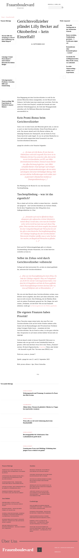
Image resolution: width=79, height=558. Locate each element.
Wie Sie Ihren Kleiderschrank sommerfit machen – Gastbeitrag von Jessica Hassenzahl (41, 507)
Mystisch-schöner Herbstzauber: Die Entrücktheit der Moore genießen (41, 480)
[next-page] (64, 75)
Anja (38, 374)
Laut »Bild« (49, 164)
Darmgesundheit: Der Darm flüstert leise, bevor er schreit (12, 492)
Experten (42, 347)
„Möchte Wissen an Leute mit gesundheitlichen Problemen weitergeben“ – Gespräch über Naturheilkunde (40, 493)
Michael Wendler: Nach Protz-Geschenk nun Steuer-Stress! (40, 470)
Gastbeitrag (27, 404)
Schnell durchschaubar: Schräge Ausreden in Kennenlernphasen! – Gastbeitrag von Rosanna (13, 514)
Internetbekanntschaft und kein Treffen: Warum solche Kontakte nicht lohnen (13, 521)
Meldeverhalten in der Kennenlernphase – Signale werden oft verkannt (13, 527)
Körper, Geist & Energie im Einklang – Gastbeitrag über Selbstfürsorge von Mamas (39, 522)
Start (3, 17)
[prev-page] (61, 75)
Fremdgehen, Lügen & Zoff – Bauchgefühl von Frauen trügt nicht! (12, 504)
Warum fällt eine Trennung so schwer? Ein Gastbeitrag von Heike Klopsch (13, 471)
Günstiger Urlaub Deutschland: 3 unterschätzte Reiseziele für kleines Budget (8, 60)
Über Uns (9, 541)
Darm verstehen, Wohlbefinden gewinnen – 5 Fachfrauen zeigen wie (72, 38)
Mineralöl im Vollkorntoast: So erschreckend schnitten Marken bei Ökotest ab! (41, 486)
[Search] (62, 7)
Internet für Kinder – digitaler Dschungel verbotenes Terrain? (40, 512)
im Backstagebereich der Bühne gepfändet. (43, 306)
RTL (43, 159)
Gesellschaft (10, 17)
